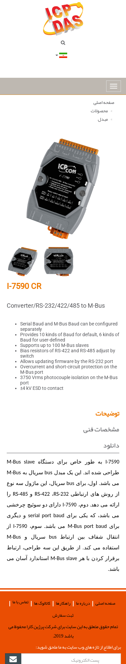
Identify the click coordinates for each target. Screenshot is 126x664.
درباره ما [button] (83, 603)
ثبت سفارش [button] (63, 615)
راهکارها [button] (63, 603)
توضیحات (107, 413)
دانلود (111, 445)
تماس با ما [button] (20, 602)
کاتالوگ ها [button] (42, 603)
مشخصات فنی (101, 429)
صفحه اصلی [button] (105, 603)
